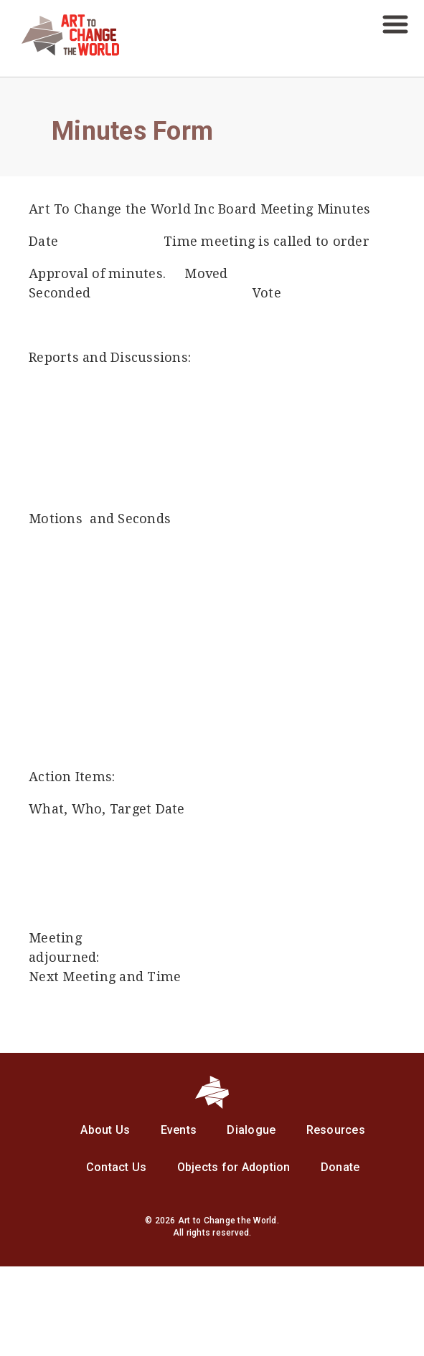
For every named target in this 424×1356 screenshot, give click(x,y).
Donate (340, 1167)
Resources (335, 1130)
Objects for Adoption (234, 1167)
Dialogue (251, 1130)
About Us (105, 1130)
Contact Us (116, 1167)
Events (179, 1130)
